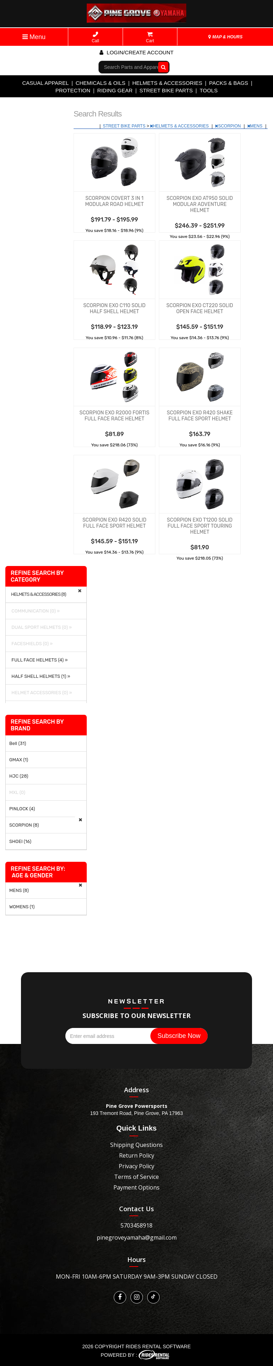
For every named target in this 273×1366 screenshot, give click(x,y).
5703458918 (136, 1225)
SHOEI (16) (20, 841)
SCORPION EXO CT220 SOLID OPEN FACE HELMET (199, 309)
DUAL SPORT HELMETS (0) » (40, 627)
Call (95, 37)
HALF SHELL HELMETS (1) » (39, 676)
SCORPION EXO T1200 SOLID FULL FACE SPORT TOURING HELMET (200, 526)
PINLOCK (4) (22, 808)
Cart (150, 37)
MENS (255, 126)
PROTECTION (72, 90)
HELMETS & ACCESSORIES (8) (38, 594)
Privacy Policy (136, 1166)
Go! (161, 66)
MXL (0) (17, 792)
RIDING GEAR (115, 90)
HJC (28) (18, 776)
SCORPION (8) (24, 825)
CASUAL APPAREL (45, 83)
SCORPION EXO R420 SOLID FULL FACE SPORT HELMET (114, 523)
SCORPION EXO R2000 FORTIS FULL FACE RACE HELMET (114, 416)
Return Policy (136, 1155)
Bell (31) (17, 743)
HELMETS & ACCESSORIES (167, 83)
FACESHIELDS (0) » (31, 643)
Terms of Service (136, 1177)
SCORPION (228, 126)
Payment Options (136, 1187)
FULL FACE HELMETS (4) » (38, 660)
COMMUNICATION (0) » (34, 611)
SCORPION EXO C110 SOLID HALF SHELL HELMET (114, 309)
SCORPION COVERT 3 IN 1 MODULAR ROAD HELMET (114, 201)
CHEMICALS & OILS (100, 83)
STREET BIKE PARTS (166, 90)
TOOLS (209, 90)
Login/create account (136, 52)
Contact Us (136, 1208)
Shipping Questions (136, 1145)
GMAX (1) (18, 759)
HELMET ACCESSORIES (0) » (40, 692)
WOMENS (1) (22, 906)
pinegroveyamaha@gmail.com (137, 1237)
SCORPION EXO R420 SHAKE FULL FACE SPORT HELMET (199, 416)
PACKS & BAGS (228, 83)
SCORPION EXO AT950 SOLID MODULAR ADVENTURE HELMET (200, 204)
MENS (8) (19, 890)
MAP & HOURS (225, 36)
